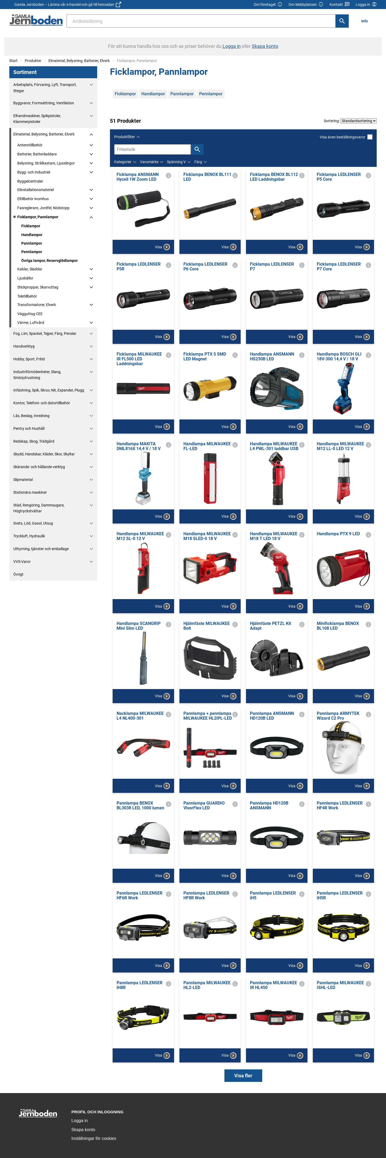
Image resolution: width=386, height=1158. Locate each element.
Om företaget (268, 4)
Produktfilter (124, 137)
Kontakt (340, 4)
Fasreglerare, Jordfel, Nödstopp (43, 208)
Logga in (79, 1120)
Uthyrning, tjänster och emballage (41, 549)
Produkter (33, 61)
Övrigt (18, 574)
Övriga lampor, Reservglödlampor (49, 260)
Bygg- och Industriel (33, 172)
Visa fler (243, 1075)
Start (13, 61)
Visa (162, 247)
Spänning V (176, 162)
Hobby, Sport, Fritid (29, 359)
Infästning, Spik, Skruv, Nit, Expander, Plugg (48, 390)
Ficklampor (30, 226)
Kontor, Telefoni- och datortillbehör (41, 403)
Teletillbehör (27, 296)
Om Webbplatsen (306, 4)
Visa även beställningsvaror (346, 136)
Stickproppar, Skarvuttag (37, 287)
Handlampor (31, 235)
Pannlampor (31, 243)
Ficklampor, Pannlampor (37, 217)
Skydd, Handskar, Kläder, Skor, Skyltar (44, 454)
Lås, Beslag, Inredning (31, 416)
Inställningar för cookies (93, 1138)
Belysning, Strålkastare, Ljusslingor (46, 163)
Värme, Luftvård (30, 322)
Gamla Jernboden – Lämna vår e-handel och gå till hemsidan (67, 4)
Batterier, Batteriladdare (37, 154)
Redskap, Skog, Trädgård (33, 441)
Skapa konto (83, 1129)
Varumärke (149, 162)
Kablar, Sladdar (29, 269)
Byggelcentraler (30, 181)
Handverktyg (24, 346)
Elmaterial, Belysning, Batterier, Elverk (79, 61)
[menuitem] (366, 21)
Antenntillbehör (30, 145)
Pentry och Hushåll (28, 428)
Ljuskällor (25, 278)
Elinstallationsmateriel (35, 190)
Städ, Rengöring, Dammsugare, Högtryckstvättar (38, 508)
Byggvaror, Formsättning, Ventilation (43, 103)
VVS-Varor (22, 561)
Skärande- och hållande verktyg (39, 467)
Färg (198, 162)
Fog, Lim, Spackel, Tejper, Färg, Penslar (44, 333)
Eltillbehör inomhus (33, 199)
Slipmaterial (23, 479)
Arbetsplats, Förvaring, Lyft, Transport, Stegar (45, 88)
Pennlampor (31, 252)
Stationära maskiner (30, 492)
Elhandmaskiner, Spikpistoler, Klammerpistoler (37, 119)
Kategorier (123, 162)
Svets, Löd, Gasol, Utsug (33, 523)
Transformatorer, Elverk (36, 305)
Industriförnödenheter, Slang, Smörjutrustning (37, 375)
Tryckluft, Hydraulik (29, 536)
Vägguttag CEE (30, 314)
